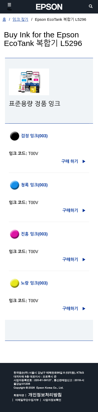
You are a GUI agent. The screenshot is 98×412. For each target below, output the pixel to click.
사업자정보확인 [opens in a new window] (52, 399)
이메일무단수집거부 (27, 399)
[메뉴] (9, 6)
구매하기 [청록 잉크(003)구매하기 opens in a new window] (70, 210)
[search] (90, 6)
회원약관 (19, 395)
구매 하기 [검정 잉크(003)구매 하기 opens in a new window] (69, 161)
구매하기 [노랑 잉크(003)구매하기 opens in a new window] (70, 308)
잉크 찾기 (20, 19)
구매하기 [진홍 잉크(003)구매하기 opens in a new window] (70, 259)
